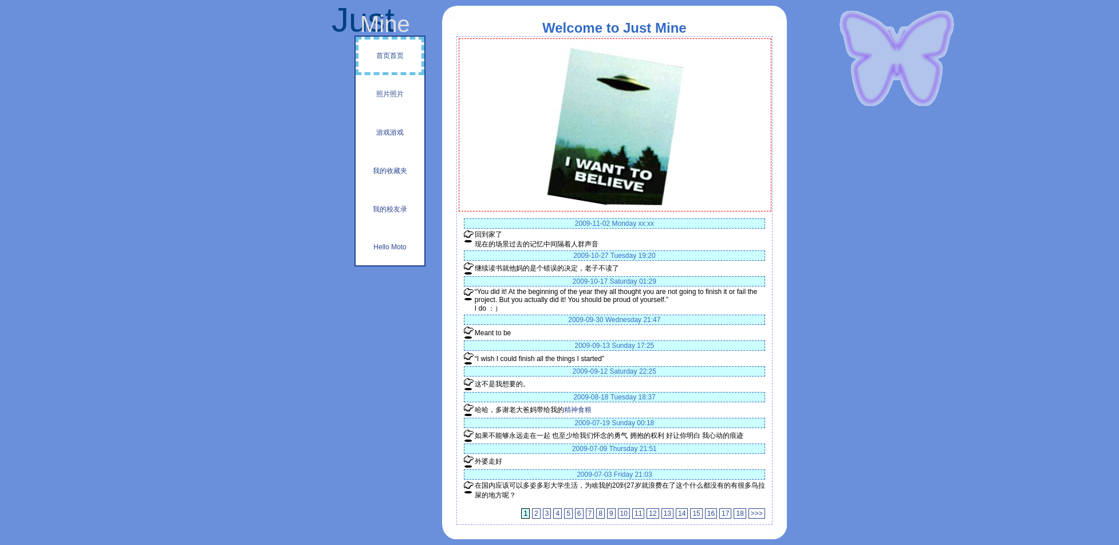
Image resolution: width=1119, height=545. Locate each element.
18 (739, 513)
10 (624, 513)
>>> (757, 513)
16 (711, 513)
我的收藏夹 (390, 171)
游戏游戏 (390, 132)
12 (652, 513)
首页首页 (390, 56)
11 (638, 513)
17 (725, 513)
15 (696, 513)
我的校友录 (390, 209)
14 (681, 513)
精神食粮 (578, 410)
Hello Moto (389, 247)
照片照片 (390, 94)
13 (667, 513)
